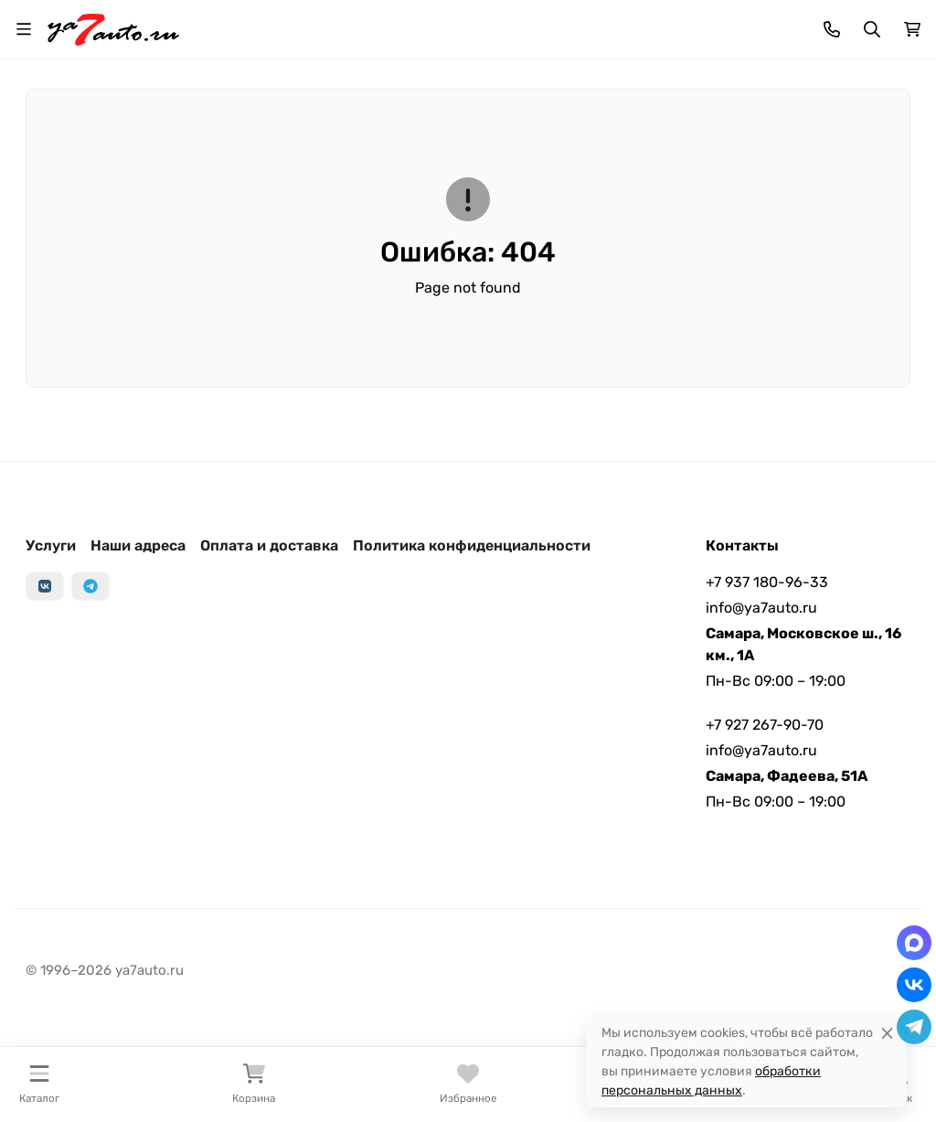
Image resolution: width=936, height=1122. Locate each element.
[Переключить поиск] (872, 29)
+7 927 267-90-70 (765, 724)
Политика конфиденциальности (471, 545)
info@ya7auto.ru (761, 607)
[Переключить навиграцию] (23, 29)
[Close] (887, 1032)
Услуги (51, 545)
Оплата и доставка (269, 545)
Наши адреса (138, 545)
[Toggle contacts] (831, 29)
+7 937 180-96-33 (767, 582)
